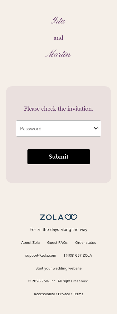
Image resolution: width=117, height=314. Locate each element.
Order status (85, 243)
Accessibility (44, 294)
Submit (58, 157)
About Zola (30, 243)
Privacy (64, 294)
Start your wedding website (59, 268)
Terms (78, 294)
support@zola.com (40, 256)
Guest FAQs (57, 243)
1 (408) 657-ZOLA (78, 256)
